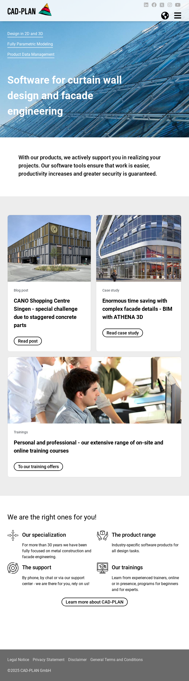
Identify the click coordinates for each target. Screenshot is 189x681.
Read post (28, 341)
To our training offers (38, 466)
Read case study (123, 332)
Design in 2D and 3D (25, 33)
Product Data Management (30, 54)
